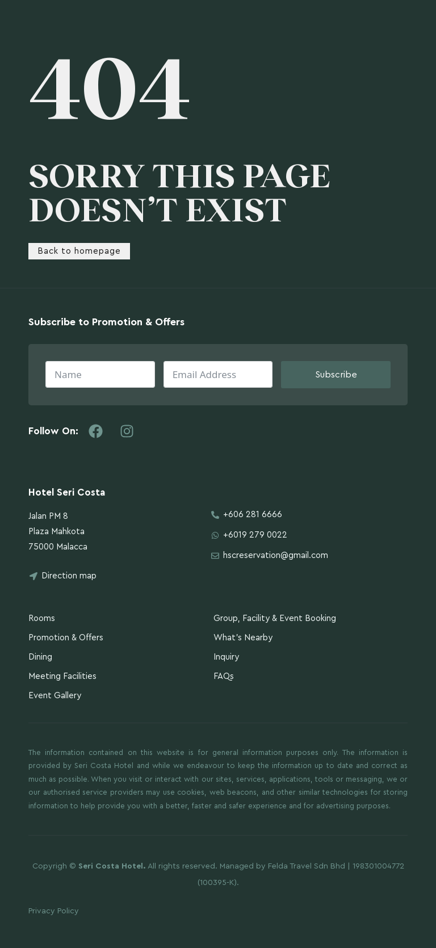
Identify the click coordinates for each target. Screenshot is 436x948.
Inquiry (226, 657)
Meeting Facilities (62, 676)
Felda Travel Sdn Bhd (306, 866)
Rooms (41, 618)
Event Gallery (54, 695)
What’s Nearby (242, 638)
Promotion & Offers (65, 638)
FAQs (223, 676)
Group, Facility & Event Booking (274, 618)
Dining (40, 657)
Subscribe (336, 374)
